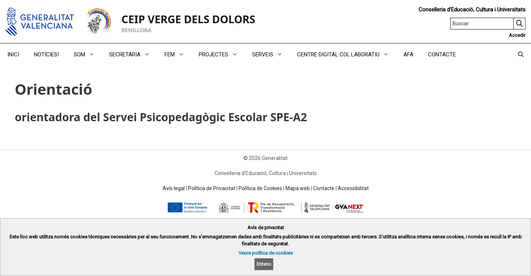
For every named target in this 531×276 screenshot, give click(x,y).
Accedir (517, 35)
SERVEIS (271, 54)
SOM (88, 54)
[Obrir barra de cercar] (521, 54)
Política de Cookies (260, 188)
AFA (408, 54)
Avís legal (174, 188)
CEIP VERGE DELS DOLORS (188, 19)
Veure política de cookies (266, 253)
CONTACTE (442, 54)
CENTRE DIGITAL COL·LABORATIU (346, 54)
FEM (177, 54)
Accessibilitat (353, 188)
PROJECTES (222, 54)
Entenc (264, 264)
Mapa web (297, 188)
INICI (13, 54)
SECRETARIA (133, 54)
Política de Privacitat (211, 188)
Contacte (323, 188)
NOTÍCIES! (46, 54)
